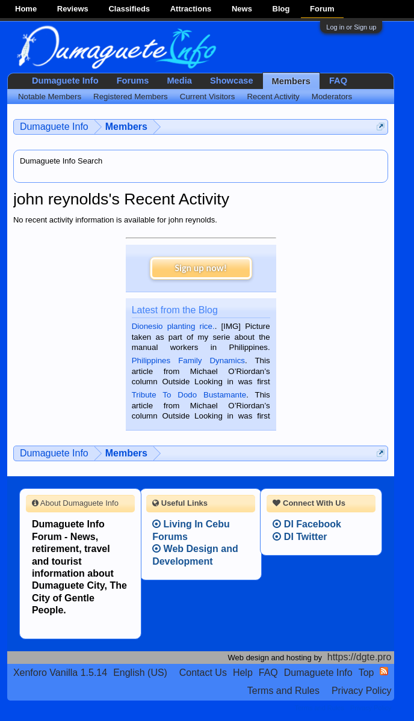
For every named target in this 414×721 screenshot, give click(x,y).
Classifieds (129, 8)
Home (26, 8)
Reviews (72, 8)
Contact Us (203, 672)
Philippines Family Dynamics (188, 360)
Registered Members (130, 96)
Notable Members (49, 96)
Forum (322, 8)
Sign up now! (200, 268)
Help (243, 672)
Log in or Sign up (351, 27)
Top (366, 672)
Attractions (191, 8)
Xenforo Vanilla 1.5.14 (60, 672)
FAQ (338, 80)
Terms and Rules (283, 691)
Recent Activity (273, 96)
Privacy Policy (362, 691)
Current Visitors (207, 96)
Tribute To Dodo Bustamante (189, 394)
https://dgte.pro (359, 657)
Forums (133, 80)
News (242, 8)
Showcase (231, 80)
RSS (384, 671)
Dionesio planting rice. (173, 326)
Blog (281, 8)
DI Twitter (300, 537)
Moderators (332, 96)
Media (179, 80)
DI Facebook (307, 524)
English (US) (140, 672)
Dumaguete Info (65, 80)
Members (291, 81)
